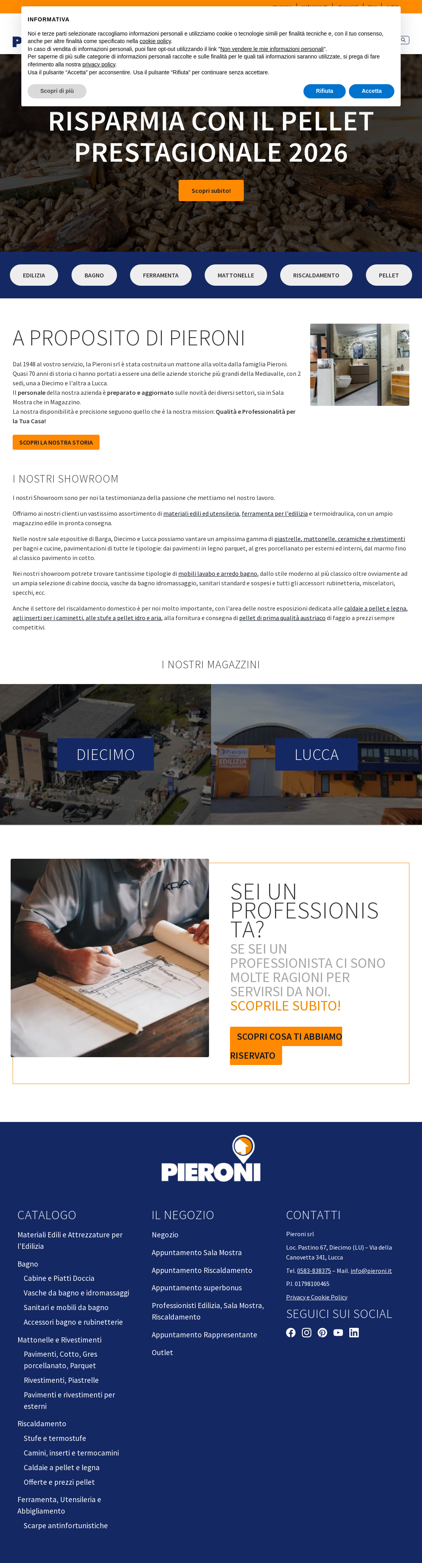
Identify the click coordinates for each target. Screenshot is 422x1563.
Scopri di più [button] (57, 91)
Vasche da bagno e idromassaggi (76, 1292)
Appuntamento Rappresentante (204, 1334)
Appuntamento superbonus (197, 1287)
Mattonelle (236, 275)
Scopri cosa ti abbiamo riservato (286, 1045)
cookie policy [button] (155, 41)
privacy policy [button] (99, 64)
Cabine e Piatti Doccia (59, 1278)
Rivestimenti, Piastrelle (61, 1380)
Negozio (165, 1234)
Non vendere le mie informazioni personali (271, 49)
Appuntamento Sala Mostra (197, 1252)
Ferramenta (161, 275)
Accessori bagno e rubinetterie (73, 1322)
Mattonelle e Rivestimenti (59, 1339)
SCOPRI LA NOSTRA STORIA (56, 442)
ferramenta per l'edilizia (275, 513)
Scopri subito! (211, 190)
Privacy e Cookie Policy (316, 1297)
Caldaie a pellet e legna (62, 1467)
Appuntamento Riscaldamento (202, 1270)
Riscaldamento (316, 275)
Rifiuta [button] (324, 91)
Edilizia (34, 275)
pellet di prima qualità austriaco (282, 618)
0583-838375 (314, 1271)
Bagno (94, 275)
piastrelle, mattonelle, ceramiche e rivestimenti (339, 539)
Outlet (162, 1352)
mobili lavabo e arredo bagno (217, 573)
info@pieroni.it (371, 1271)
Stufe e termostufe (55, 1438)
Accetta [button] (372, 91)
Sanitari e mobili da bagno (66, 1307)
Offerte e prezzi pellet (59, 1482)
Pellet (389, 275)
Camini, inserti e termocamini (71, 1452)
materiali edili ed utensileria (201, 513)
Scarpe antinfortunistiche (66, 1525)
